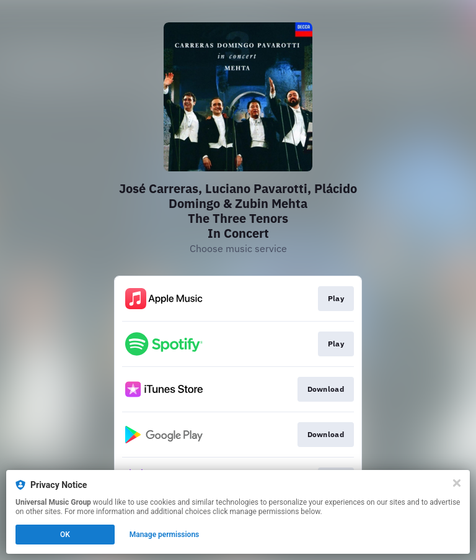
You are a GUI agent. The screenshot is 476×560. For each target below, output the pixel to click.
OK (65, 534)
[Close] (457, 483)
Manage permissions (165, 534)
